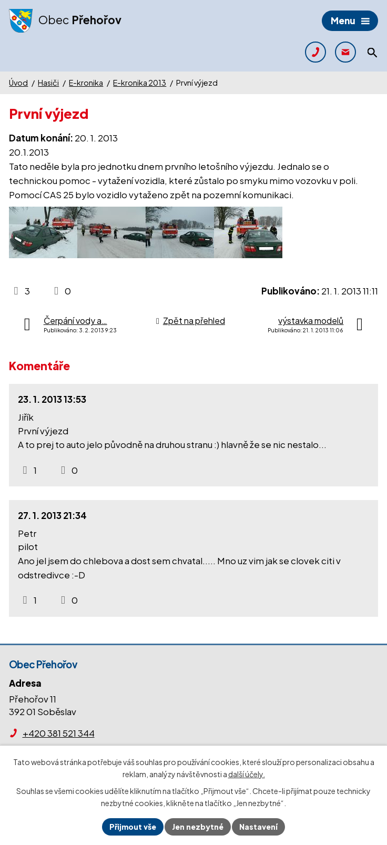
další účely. (246, 774)
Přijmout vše (132, 826)
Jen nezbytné (197, 826)
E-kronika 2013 (139, 82)
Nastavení (258, 826)
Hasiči (48, 82)
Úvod (18, 82)
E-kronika (86, 82)
